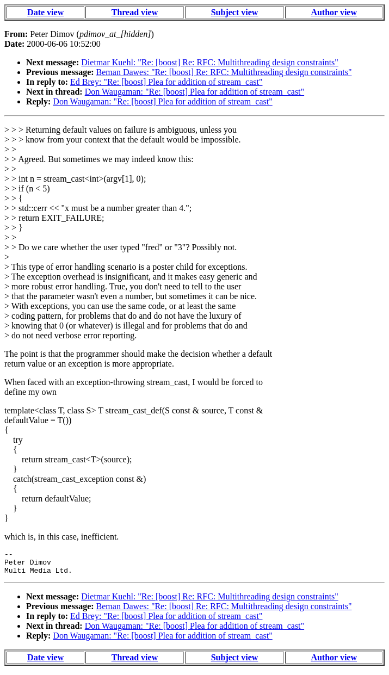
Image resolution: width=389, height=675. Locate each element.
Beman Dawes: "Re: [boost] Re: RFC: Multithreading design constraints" (224, 72)
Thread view (135, 12)
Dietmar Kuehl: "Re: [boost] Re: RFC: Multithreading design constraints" (209, 62)
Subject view (234, 12)
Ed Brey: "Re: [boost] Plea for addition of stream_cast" (166, 81)
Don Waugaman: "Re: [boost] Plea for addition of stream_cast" (194, 91)
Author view (334, 12)
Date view (45, 12)
